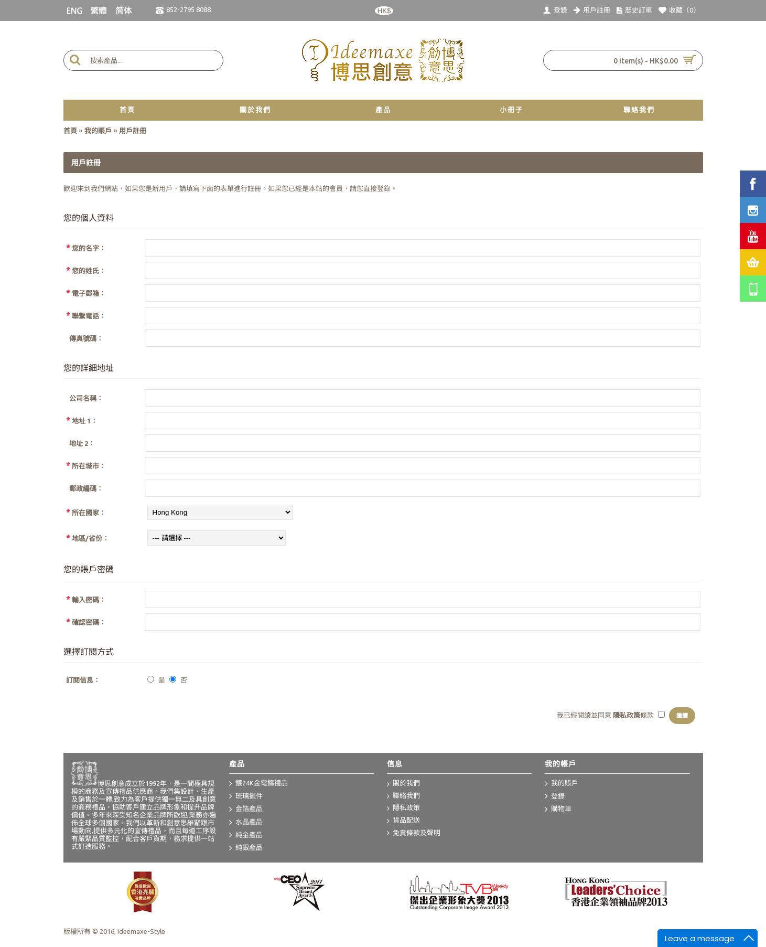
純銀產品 (246, 848)
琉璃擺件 (246, 796)
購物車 (558, 809)
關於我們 (403, 783)
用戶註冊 (132, 131)
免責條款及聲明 (413, 833)
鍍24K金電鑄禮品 (258, 784)
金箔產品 (246, 809)
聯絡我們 (403, 796)
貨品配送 (403, 820)
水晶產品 (246, 822)
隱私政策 (403, 808)
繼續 (682, 715)
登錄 (384, 188)
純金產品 (246, 835)
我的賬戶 (98, 131)
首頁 (70, 131)
